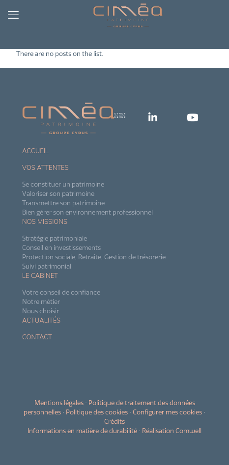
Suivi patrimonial (46, 266)
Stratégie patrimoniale (54, 238)
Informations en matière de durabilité (82, 431)
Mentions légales (59, 403)
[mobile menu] (13, 14)
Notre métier (41, 301)
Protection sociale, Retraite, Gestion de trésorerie (94, 257)
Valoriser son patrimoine (58, 193)
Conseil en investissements (61, 247)
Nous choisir (40, 311)
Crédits (114, 421)
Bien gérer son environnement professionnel (87, 212)
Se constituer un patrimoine (63, 184)
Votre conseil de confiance (61, 292)
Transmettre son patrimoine (63, 203)
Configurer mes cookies (167, 412)
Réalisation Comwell (171, 431)
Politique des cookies (97, 412)
